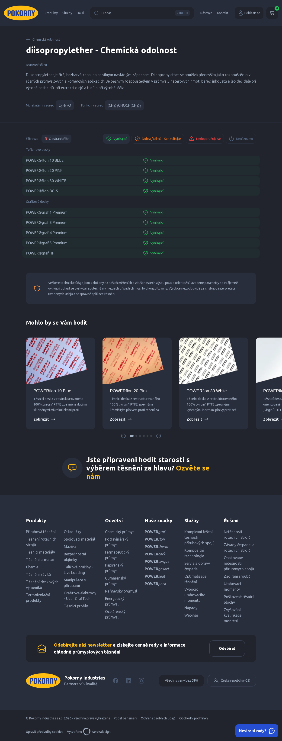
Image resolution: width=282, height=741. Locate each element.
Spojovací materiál (79, 539)
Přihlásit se (249, 13)
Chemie (32, 567)
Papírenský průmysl (114, 568)
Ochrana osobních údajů (158, 718)
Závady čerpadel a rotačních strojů (239, 547)
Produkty (51, 13)
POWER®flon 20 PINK (44, 170)
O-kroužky (72, 532)
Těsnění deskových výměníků (42, 585)
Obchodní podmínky (193, 718)
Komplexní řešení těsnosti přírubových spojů (199, 537)
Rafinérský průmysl (121, 591)
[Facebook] (115, 680)
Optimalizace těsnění (195, 579)
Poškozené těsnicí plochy (239, 599)
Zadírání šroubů (237, 576)
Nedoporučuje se (205, 139)
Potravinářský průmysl (116, 542)
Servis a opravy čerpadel (197, 566)
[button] (132, 436)
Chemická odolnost (43, 39)
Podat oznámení (125, 718)
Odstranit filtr (56, 139)
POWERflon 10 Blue (52, 391)
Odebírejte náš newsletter (83, 645)
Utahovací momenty (232, 586)
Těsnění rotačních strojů (41, 542)
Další (80, 13)
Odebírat (227, 648)
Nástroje (206, 13)
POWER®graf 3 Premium (46, 222)
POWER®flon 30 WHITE (46, 181)
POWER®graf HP (40, 253)
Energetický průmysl (114, 601)
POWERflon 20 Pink (128, 391)
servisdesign (97, 731)
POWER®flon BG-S (42, 191)
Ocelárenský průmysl (115, 614)
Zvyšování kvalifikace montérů (232, 615)
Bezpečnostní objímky (75, 557)
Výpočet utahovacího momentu (194, 594)
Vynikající (116, 139)
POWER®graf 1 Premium (46, 212)
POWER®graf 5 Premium (46, 243)
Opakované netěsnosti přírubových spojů (239, 563)
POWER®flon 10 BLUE (45, 160)
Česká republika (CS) (231, 680)
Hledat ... (142, 13)
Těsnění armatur (40, 559)
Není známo (241, 139)
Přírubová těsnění (41, 532)
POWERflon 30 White (207, 391)
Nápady (190, 608)
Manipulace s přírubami (75, 583)
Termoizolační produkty (38, 597)
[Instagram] (141, 680)
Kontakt (222, 13)
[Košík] (272, 13)
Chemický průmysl (120, 532)
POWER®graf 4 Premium (46, 233)
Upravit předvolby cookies (44, 732)
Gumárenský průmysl (115, 581)
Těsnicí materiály (40, 552)
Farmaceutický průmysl (117, 555)
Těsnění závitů (38, 574)
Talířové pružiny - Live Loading (78, 570)
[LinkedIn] (128, 680)
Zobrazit (44, 419)
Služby (67, 13)
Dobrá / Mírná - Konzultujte (158, 139)
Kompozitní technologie (194, 553)
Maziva (70, 546)
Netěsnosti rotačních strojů (237, 534)
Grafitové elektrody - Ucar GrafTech (80, 596)
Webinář (191, 615)
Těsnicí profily (76, 606)
